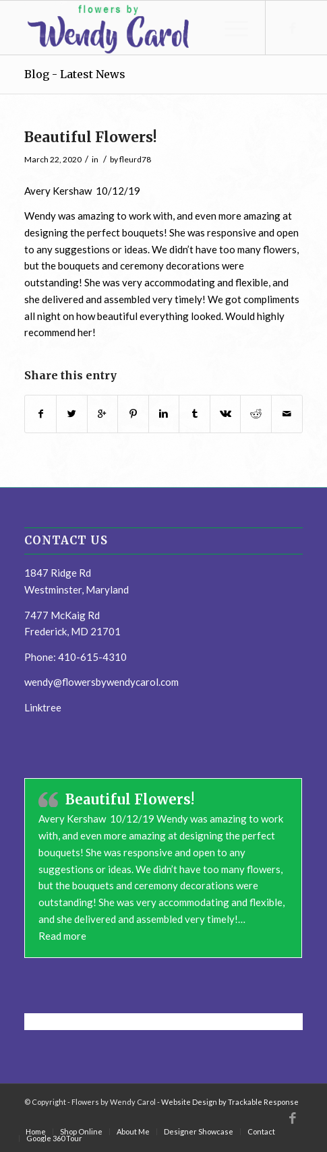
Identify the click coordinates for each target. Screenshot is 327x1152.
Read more (62, 936)
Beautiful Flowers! (90, 137)
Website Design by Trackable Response (230, 1101)
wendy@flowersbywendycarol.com (101, 682)
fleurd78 (135, 159)
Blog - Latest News (74, 74)
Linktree (42, 707)
